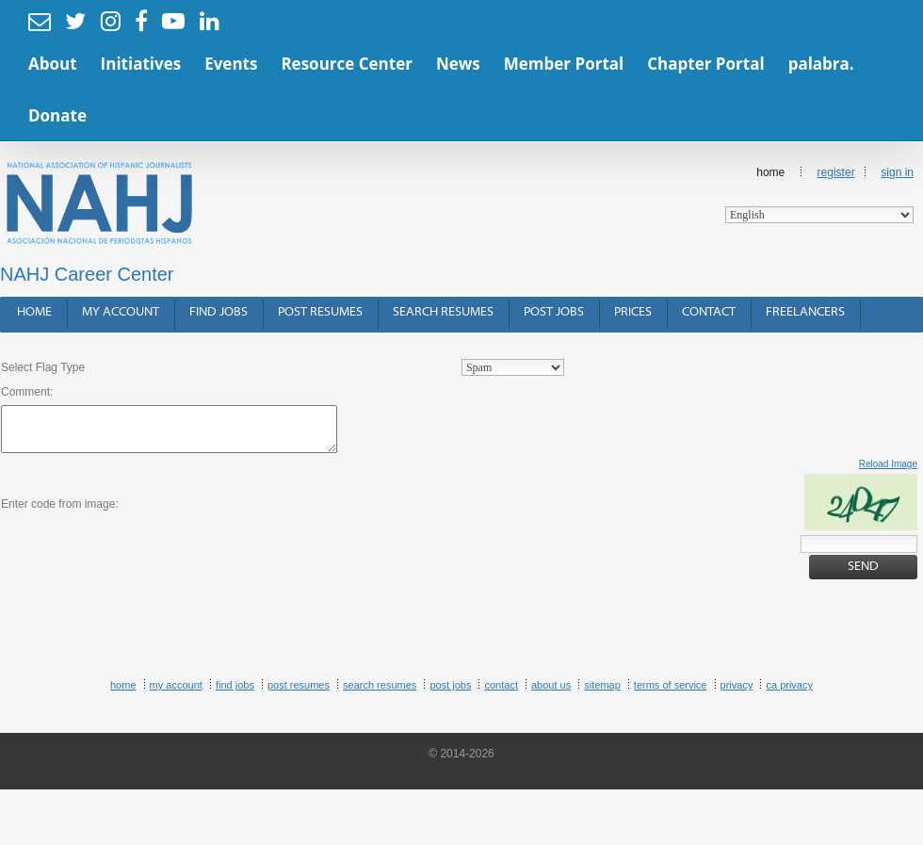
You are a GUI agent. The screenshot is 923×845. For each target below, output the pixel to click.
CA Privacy (789, 685)
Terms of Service (670, 685)
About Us (551, 685)
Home (819, 194)
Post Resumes (320, 312)
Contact (709, 312)
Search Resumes (443, 312)
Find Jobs (218, 312)
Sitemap (602, 685)
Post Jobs (554, 312)
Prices (633, 312)
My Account (120, 312)
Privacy (737, 685)
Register (836, 172)
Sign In (897, 172)
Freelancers (805, 312)
